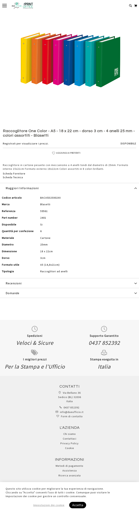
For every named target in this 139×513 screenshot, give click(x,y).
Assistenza (69, 470)
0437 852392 (71, 407)
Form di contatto (72, 416)
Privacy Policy (69, 443)
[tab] (69, 188)
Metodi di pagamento (69, 465)
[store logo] (22, 5)
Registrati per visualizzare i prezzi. (26, 143)
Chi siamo (69, 434)
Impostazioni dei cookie (49, 505)
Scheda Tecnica (13, 177)
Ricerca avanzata (69, 475)
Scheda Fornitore (14, 173)
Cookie (69, 448)
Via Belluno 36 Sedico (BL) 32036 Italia (69, 397)
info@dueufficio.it (72, 412)
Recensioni (14, 283)
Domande (12, 293)
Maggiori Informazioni (22, 188)
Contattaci (69, 438)
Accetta (77, 505)
